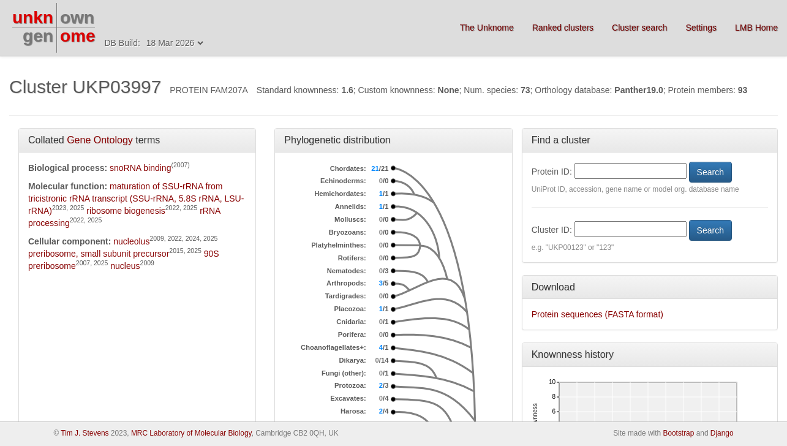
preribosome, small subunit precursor (98, 254)
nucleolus (131, 241)
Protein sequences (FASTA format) (597, 314)
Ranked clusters (562, 27)
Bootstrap (678, 433)
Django (722, 433)
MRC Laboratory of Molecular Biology (191, 433)
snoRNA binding (140, 168)
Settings (701, 27)
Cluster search (639, 27)
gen (38, 35)
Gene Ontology (100, 140)
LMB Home (756, 27)
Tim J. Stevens (84, 433)
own (77, 17)
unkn (32, 17)
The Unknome (487, 27)
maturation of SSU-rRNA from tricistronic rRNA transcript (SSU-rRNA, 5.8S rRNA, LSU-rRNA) (136, 198)
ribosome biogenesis (125, 211)
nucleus (125, 266)
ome (78, 35)
